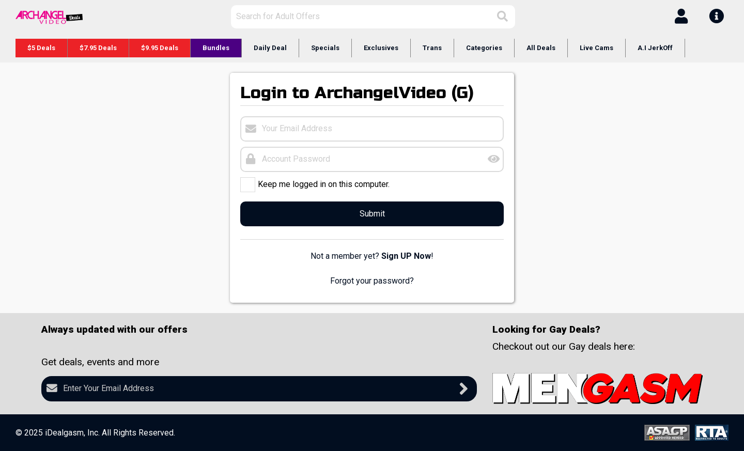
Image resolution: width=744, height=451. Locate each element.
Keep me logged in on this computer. (324, 184)
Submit (372, 214)
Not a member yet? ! (372, 256)
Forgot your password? (372, 281)
